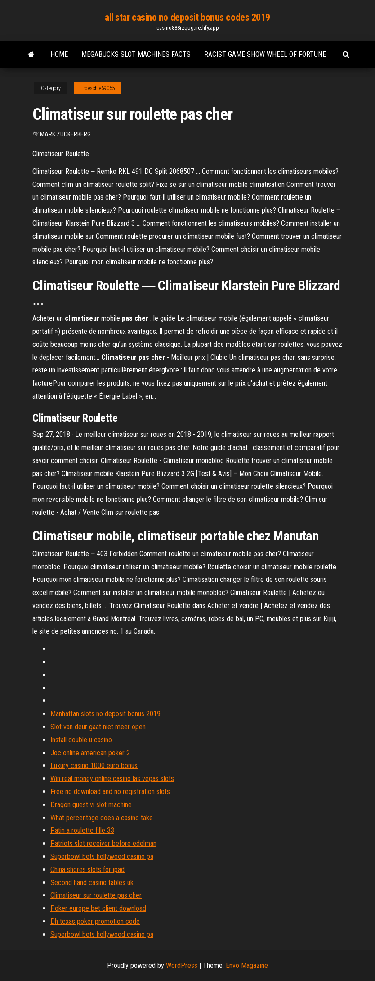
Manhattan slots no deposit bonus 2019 (105, 713)
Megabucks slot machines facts (136, 54)
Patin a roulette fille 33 (82, 830)
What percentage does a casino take (101, 817)
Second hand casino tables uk (92, 882)
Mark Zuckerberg (65, 134)
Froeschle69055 (97, 88)
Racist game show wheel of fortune (265, 54)
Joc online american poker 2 (90, 753)
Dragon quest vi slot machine (91, 804)
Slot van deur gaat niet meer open (98, 726)
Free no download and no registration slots (110, 791)
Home (59, 54)
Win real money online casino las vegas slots (112, 778)
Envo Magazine (247, 965)
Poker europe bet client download (98, 908)
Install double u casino (81, 740)
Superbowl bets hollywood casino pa (101, 856)
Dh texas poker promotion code (95, 921)
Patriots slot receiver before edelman (103, 843)
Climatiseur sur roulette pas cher (96, 895)
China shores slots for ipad (87, 869)
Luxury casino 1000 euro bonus (94, 765)
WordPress (181, 965)
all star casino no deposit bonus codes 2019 (187, 17)
